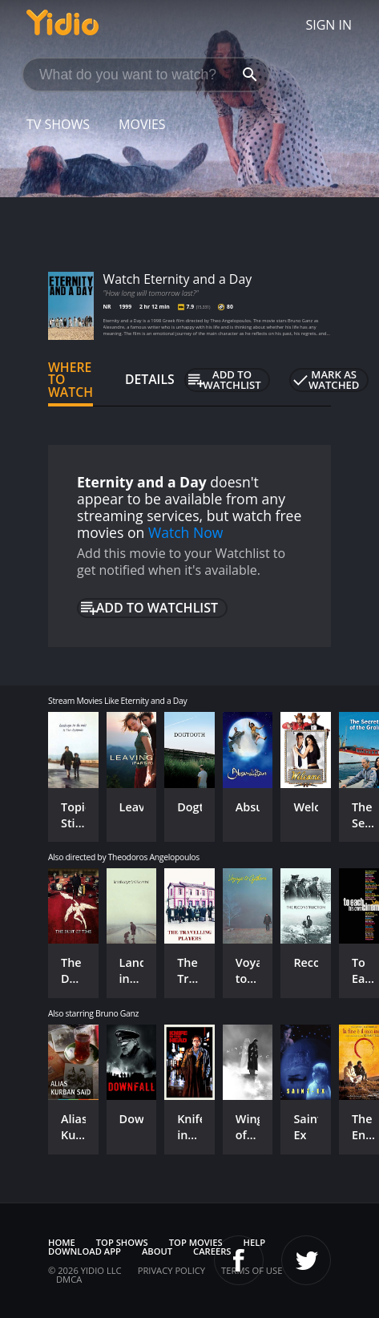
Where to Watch (70, 380)
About (157, 1251)
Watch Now (186, 532)
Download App (84, 1251)
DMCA (69, 1279)
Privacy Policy (171, 1270)
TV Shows (58, 124)
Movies (142, 124)
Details (150, 379)
